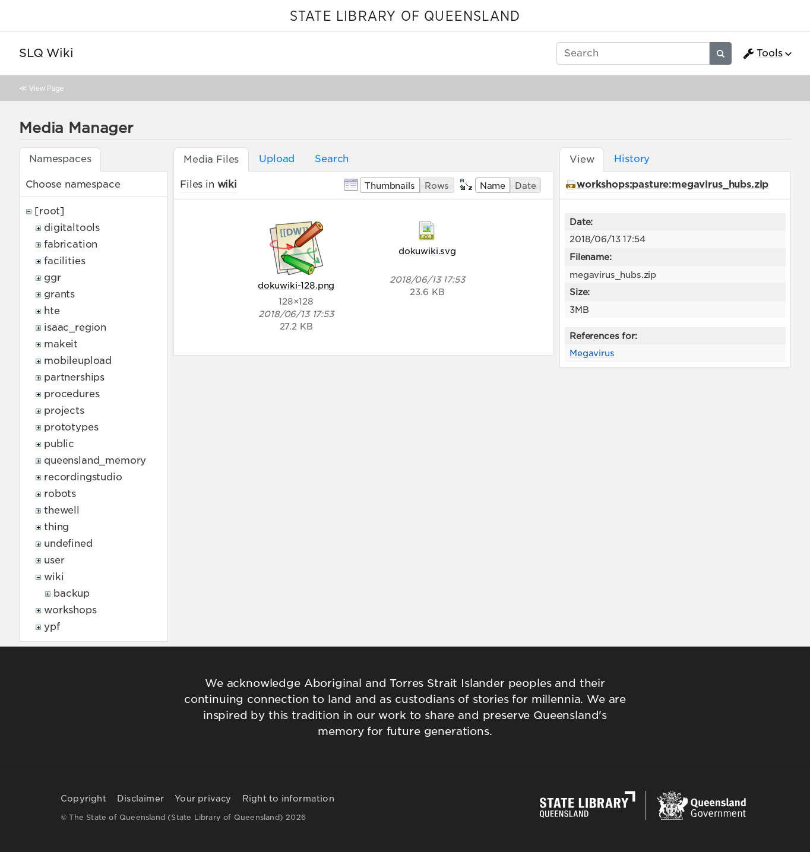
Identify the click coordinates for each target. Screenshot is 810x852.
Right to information (288, 798)
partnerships (74, 377)
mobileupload (78, 360)
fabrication (70, 244)
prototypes (71, 427)
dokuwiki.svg (427, 251)
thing (56, 527)
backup (71, 593)
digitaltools (72, 227)
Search (332, 158)
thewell (62, 510)
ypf (52, 626)
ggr (52, 277)
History (632, 158)
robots (60, 493)
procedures (71, 394)
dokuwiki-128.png (296, 285)
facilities (64, 261)
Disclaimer (140, 798)
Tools (762, 53)
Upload (277, 158)
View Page (46, 88)
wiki (54, 576)
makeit (61, 344)
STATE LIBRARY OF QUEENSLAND (405, 16)
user (54, 560)
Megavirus (592, 353)
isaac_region (75, 327)
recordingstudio (83, 477)
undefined (68, 543)
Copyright (83, 798)
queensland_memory (95, 460)
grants (59, 294)
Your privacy (203, 798)
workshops (70, 610)
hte (52, 310)
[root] (49, 211)
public (59, 443)
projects (64, 410)
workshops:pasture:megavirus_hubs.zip (672, 184)
